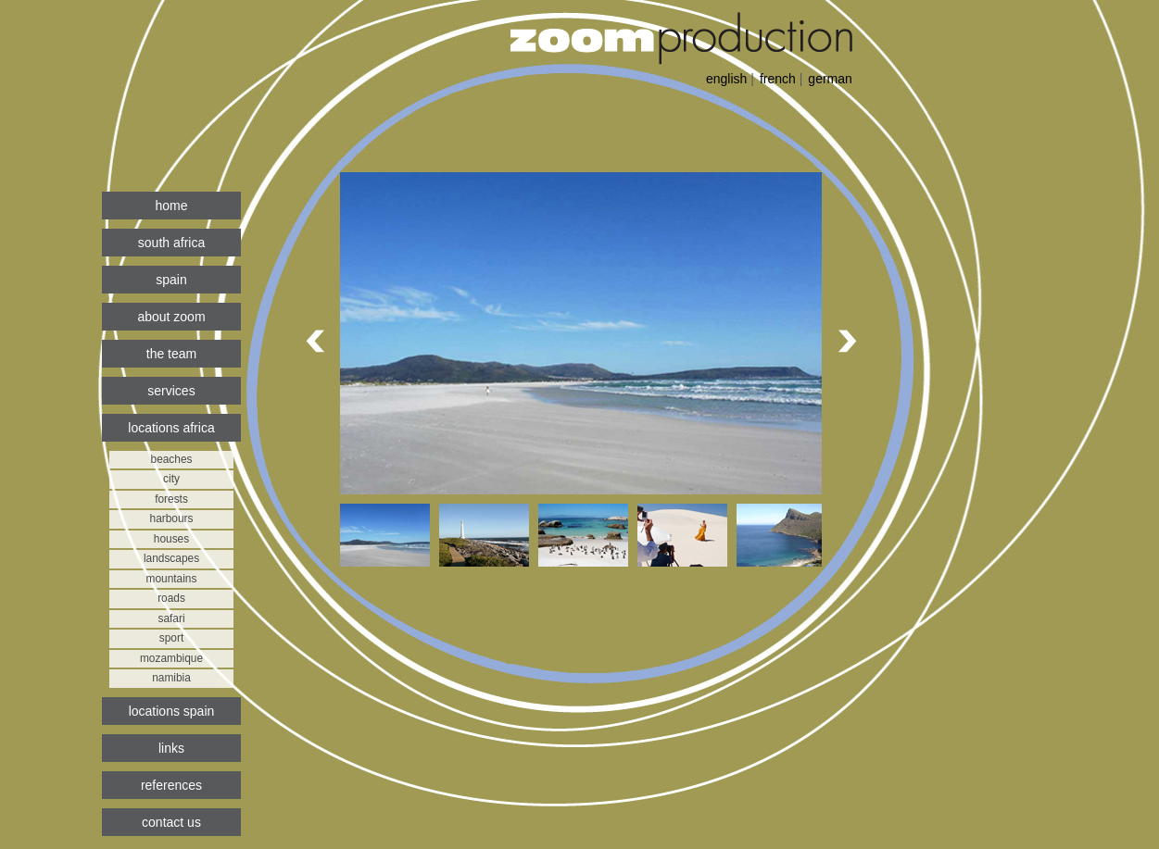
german (829, 78)
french (778, 78)
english (726, 78)
